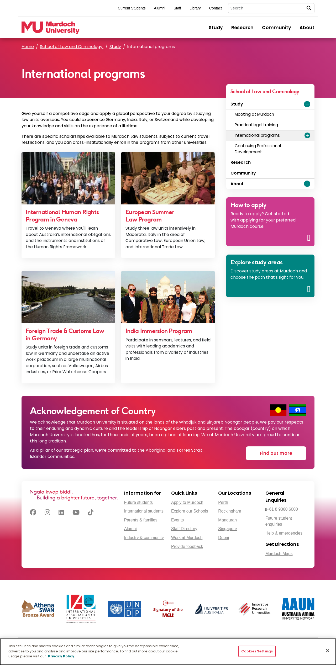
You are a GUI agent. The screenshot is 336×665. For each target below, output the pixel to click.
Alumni (159, 8)
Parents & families (141, 520)
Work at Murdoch (186, 537)
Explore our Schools (189, 511)
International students (144, 511)
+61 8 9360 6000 (282, 509)
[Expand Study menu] (307, 104)
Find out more (276, 453)
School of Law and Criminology (71, 47)
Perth (223, 502)
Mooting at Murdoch (254, 114)
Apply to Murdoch (187, 502)
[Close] (327, 651)
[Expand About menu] (307, 184)
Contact (215, 8)
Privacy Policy (61, 656)
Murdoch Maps (279, 553)
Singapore (227, 528)
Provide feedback (187, 546)
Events (177, 520)
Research (242, 27)
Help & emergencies (284, 533)
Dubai (223, 537)
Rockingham (229, 511)
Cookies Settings (257, 651)
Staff (177, 8)
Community (276, 27)
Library (195, 8)
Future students (138, 502)
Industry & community (144, 537)
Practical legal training (256, 125)
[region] (168, 651)
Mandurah (227, 520)
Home (28, 47)
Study (216, 27)
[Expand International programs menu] (307, 135)
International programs (257, 135)
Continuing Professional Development (258, 149)
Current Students (132, 8)
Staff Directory (184, 528)
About (307, 27)
